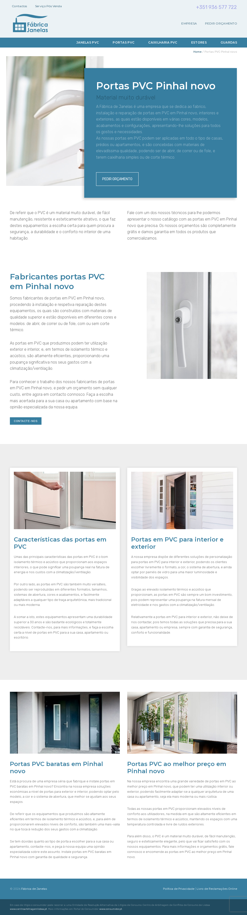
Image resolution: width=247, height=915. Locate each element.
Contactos (19, 6)
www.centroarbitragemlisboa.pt (28, 909)
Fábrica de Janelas (34, 888)
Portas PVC (123, 42)
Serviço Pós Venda (48, 6)
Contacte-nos (26, 421)
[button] (10, 905)
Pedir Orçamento (221, 23)
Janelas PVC (87, 42)
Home (197, 51)
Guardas (229, 42)
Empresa (189, 23)
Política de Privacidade (178, 888)
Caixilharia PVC (162, 42)
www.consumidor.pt (110, 909)
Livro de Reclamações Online (217, 888)
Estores (199, 42)
